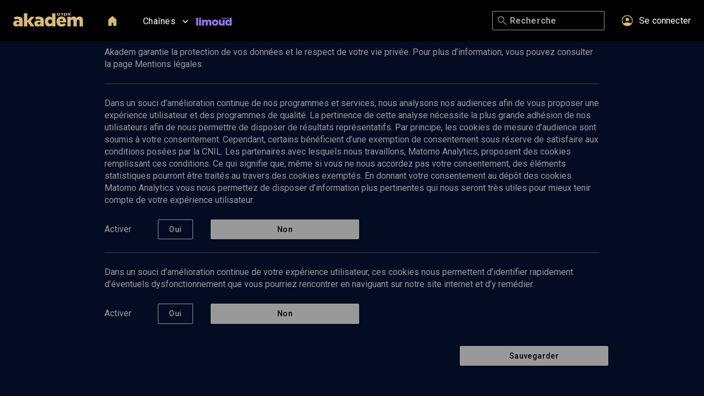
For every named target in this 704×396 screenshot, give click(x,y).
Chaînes (167, 21)
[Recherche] (555, 21)
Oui (175, 229)
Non (285, 229)
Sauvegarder (534, 356)
